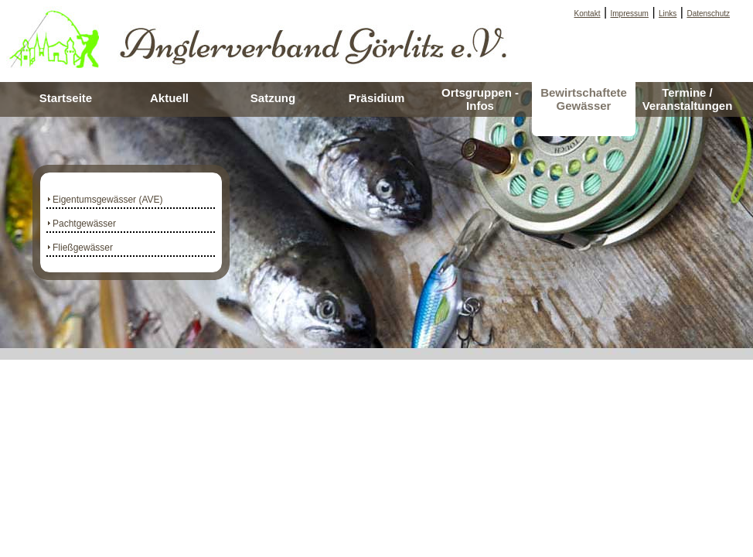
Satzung (272, 97)
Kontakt (587, 13)
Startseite (65, 97)
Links (667, 13)
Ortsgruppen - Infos (480, 99)
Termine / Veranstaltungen (687, 99)
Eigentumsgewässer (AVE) (108, 199)
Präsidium (377, 97)
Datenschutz (708, 13)
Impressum (630, 13)
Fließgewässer (83, 247)
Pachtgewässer (84, 223)
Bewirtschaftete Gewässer (583, 99)
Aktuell (169, 97)
